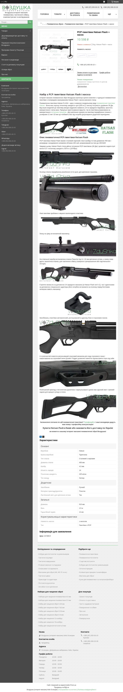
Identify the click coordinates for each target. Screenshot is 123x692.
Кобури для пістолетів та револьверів (54, 554)
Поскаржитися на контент (67, 689)
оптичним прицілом (59, 112)
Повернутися (84, 618)
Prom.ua (73, 685)
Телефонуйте (89, 422)
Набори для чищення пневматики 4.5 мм (55, 596)
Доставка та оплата (75, 14)
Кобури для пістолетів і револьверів (93, 565)
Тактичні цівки (44, 576)
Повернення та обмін (93, 14)
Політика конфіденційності (87, 689)
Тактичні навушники (47, 561)
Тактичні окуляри (45, 558)
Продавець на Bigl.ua (61, 687)
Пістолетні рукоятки (47, 583)
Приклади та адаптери (48, 579)
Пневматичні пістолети (88, 558)
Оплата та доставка (87, 600)
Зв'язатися (83, 615)
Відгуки (4, 55)
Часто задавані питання (89, 604)
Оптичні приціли (86, 568)
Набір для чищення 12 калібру (50, 618)
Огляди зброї (7, 69)
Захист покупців (85, 596)
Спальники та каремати (48, 568)
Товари (4, 31)
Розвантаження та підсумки (50, 565)
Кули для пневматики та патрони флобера (96, 579)
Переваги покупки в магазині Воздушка (13, 44)
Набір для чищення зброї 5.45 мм (52, 604)
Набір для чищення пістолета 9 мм (52, 626)
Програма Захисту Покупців (13, 50)
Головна (44, 14)
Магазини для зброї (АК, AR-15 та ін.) (53, 572)
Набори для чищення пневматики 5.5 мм (55, 600)
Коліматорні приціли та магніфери (93, 572)
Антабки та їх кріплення (48, 587)
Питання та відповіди (10, 60)
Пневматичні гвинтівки (74, 24)
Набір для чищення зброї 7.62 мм (52, 607)
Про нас (5, 74)
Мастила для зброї (86, 576)
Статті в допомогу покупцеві (13, 64)
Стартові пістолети (87, 561)
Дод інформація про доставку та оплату (14, 37)
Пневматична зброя (55, 24)
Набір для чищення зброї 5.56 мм (52, 611)
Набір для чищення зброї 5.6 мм (51, 615)
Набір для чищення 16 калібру (50, 622)
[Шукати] (30, 22)
